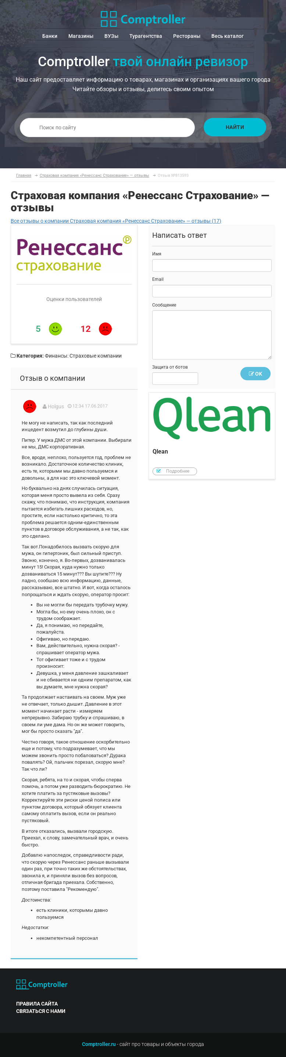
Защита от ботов (170, 367)
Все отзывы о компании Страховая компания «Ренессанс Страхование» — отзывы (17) (116, 221)
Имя (156, 254)
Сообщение (164, 305)
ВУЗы (111, 36)
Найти (235, 127)
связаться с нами (40, 1011)
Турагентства (145, 36)
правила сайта (37, 1004)
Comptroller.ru (99, 1044)
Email (158, 279)
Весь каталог (227, 36)
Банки (49, 36)
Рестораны (186, 36)
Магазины (80, 36)
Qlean (212, 436)
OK (255, 374)
